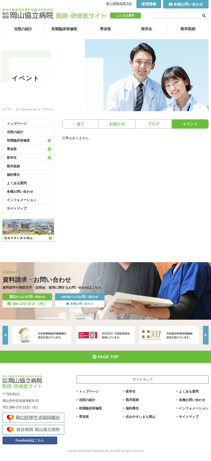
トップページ (17, 123)
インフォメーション (26, 109)
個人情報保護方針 (119, 3)
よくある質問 (125, 15)
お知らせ (117, 124)
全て (80, 124)
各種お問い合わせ (188, 4)
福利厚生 (13, 174)
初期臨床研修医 (64, 29)
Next (205, 335)
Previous (5, 335)
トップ (6, 109)
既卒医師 (188, 29)
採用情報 (148, 4)
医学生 (146, 29)
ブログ (153, 124)
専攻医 (105, 29)
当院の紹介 (23, 29)
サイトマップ (17, 208)
